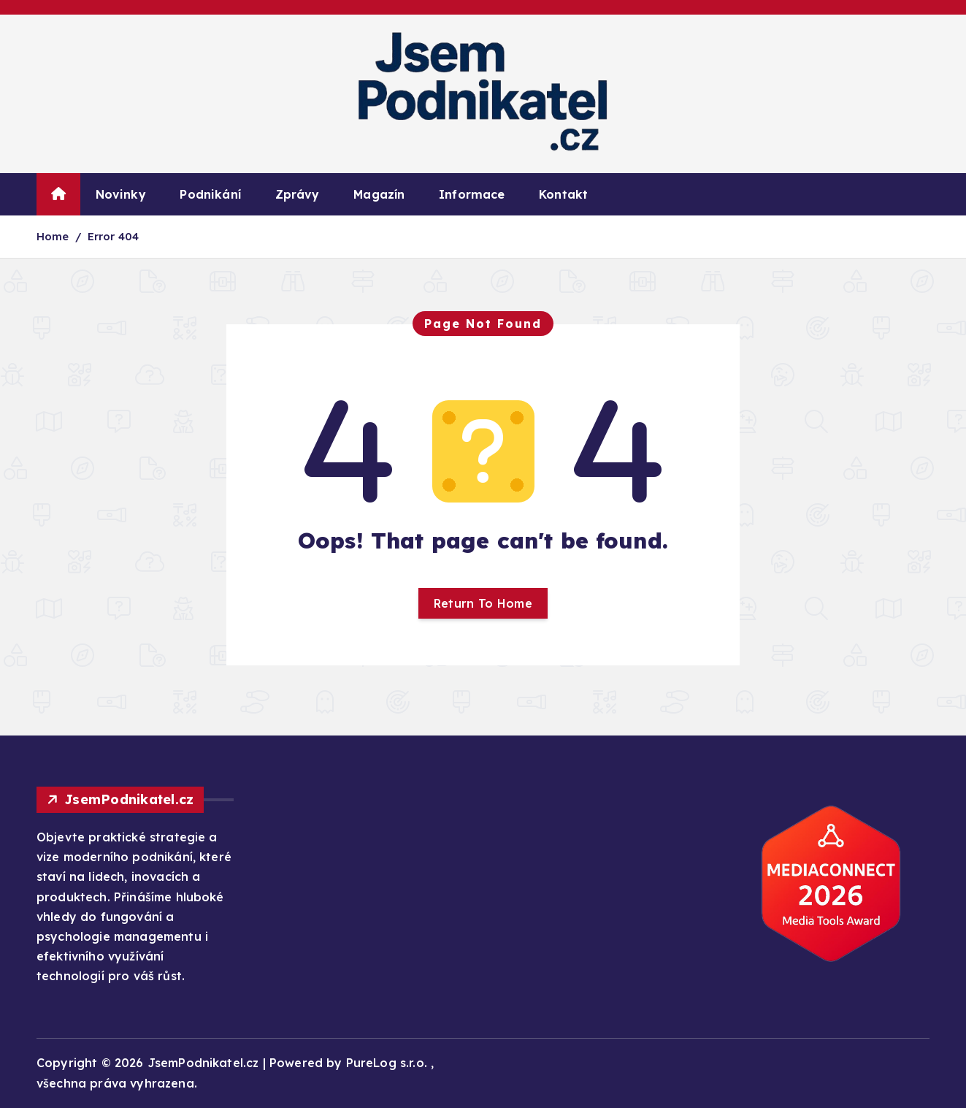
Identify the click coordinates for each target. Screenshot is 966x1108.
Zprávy (297, 194)
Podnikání (210, 194)
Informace (472, 194)
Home (53, 236)
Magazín (379, 194)
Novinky (121, 194)
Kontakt (563, 194)
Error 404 (113, 236)
